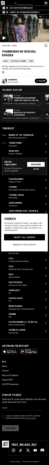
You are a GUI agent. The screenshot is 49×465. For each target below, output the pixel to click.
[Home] (3, 3)
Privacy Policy (30, 418)
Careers (5, 370)
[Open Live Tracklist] (39, 16)
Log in (36, 169)
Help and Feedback (10, 375)
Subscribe (36, 164)
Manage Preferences (24, 244)
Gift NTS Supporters (10, 384)
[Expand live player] (46, 16)
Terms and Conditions (31, 462)
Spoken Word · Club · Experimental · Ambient (19, 104)
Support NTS (7, 379)
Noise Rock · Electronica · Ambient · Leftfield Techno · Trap (22, 118)
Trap (31, 61)
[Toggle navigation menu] (46, 3)
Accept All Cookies (24, 237)
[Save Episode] (46, 45)
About (4, 366)
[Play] (24, 28)
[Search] (15, 2)
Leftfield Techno (18, 61)
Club (5, 61)
